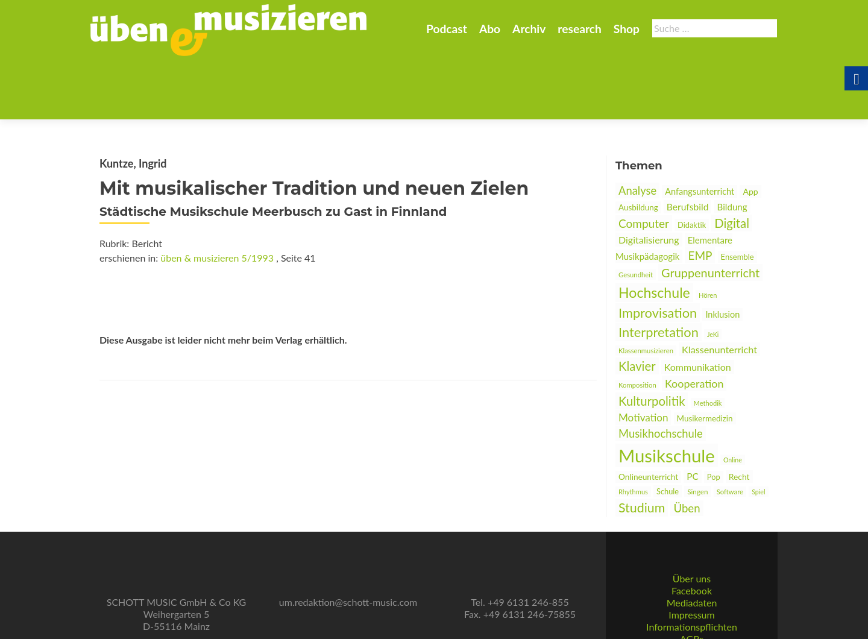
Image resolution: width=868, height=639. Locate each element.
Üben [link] (686, 449)
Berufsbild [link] (688, 147)
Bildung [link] (732, 147)
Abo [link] (489, 29)
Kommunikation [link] (697, 307)
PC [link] (693, 417)
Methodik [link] (708, 344)
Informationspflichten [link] (691, 582)
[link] (228, 29)
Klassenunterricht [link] (719, 290)
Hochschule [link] (654, 233)
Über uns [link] (692, 534)
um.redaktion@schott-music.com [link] (348, 557)
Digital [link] (731, 164)
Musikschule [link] (666, 396)
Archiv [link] (529, 29)
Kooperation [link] (694, 324)
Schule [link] (667, 432)
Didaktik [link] (692, 166)
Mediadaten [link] (692, 558)
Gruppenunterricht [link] (710, 213)
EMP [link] (700, 196)
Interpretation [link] (658, 273)
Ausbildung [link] (638, 148)
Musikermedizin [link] (705, 359)
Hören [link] (708, 236)
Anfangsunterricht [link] (699, 132)
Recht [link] (739, 417)
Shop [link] (627, 29)
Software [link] (730, 432)
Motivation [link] (643, 358)
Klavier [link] (637, 307)
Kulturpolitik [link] (651, 342)
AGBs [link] (691, 594)
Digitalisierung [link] (648, 180)
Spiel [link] (758, 432)
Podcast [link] (446, 29)
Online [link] (732, 400)
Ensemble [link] (737, 198)
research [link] (580, 29)
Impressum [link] (691, 570)
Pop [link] (713, 418)
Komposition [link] (637, 326)
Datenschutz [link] (691, 606)
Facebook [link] (691, 546)
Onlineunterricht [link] (648, 418)
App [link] (750, 132)
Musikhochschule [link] (660, 374)
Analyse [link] (637, 131)
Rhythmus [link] (633, 432)
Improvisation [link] (657, 253)
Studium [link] (641, 448)
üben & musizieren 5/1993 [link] (217, 198)
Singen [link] (697, 432)
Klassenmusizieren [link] (645, 291)
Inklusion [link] (722, 255)
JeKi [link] (713, 275)
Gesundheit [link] (635, 215)
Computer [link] (643, 164)
